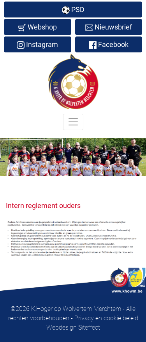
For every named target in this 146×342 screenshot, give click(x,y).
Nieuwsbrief (108, 27)
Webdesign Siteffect (73, 327)
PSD (73, 9)
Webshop (37, 27)
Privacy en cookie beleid (106, 318)
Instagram (37, 44)
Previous (11, 158)
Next (134, 158)
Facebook (108, 44)
